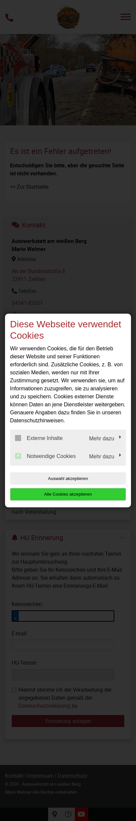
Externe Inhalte (39, 438)
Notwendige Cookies (45, 456)
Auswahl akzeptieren (68, 478)
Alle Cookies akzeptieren (68, 494)
